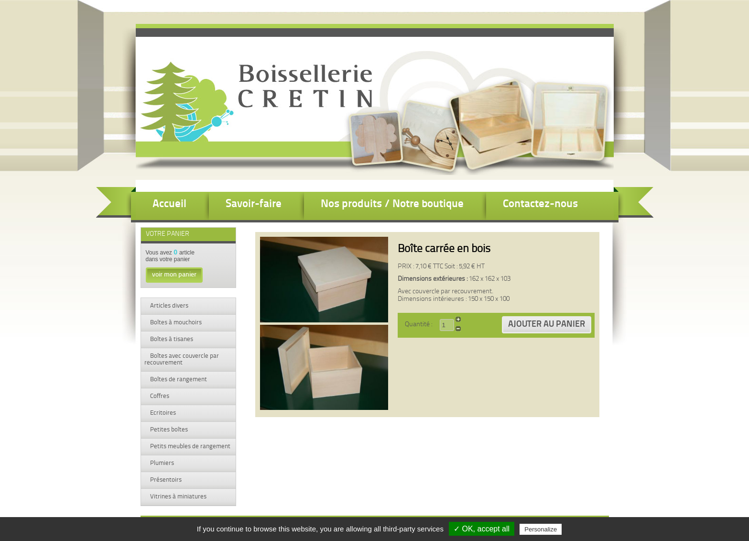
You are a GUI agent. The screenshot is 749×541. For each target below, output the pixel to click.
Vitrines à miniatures (177, 497)
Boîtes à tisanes (171, 339)
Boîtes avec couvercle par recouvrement (181, 359)
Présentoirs (165, 480)
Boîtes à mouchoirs (175, 323)
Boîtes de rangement (178, 379)
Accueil (169, 204)
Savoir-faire (254, 204)
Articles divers (168, 306)
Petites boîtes (168, 430)
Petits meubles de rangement (189, 446)
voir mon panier (174, 274)
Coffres (159, 396)
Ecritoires (162, 413)
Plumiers (161, 463)
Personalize (540, 529)
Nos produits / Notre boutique (392, 204)
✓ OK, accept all (482, 529)
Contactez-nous (540, 204)
